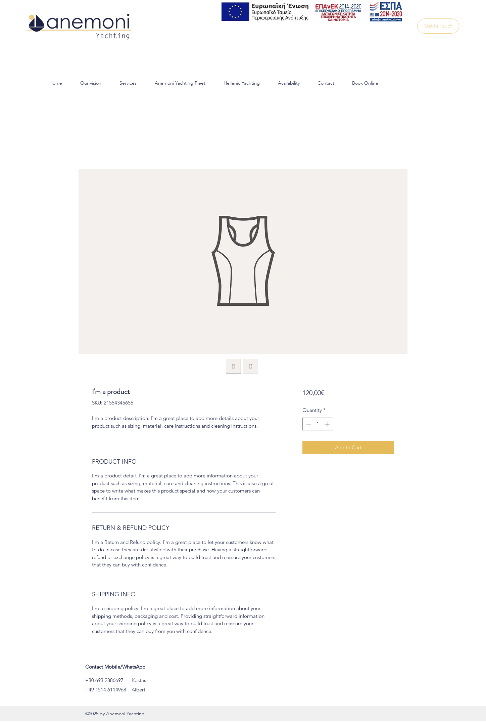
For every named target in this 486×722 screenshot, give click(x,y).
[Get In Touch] (438, 26)
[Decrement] (307, 424)
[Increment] (327, 424)
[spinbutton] (317, 424)
